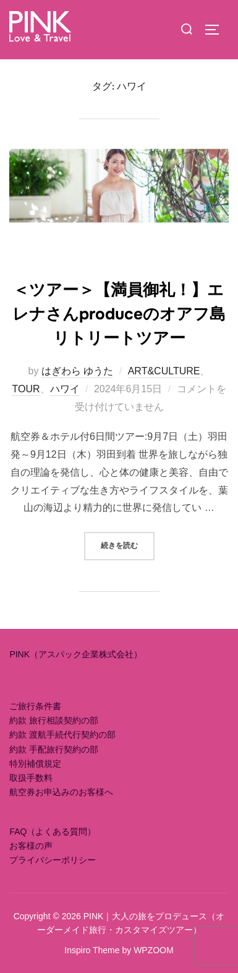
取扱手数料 (31, 778)
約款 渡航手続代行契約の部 (62, 734)
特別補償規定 (35, 764)
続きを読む (128, 544)
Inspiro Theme (91, 950)
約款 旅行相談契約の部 (53, 720)
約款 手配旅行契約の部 (53, 749)
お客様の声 (31, 846)
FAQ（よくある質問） (52, 831)
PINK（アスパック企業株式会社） (75, 654)
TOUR (26, 389)
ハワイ (65, 389)
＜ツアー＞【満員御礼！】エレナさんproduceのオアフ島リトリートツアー (119, 314)
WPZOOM (154, 950)
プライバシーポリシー (52, 860)
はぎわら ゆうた (77, 371)
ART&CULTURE (164, 371)
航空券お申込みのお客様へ (61, 792)
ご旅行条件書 (35, 706)
